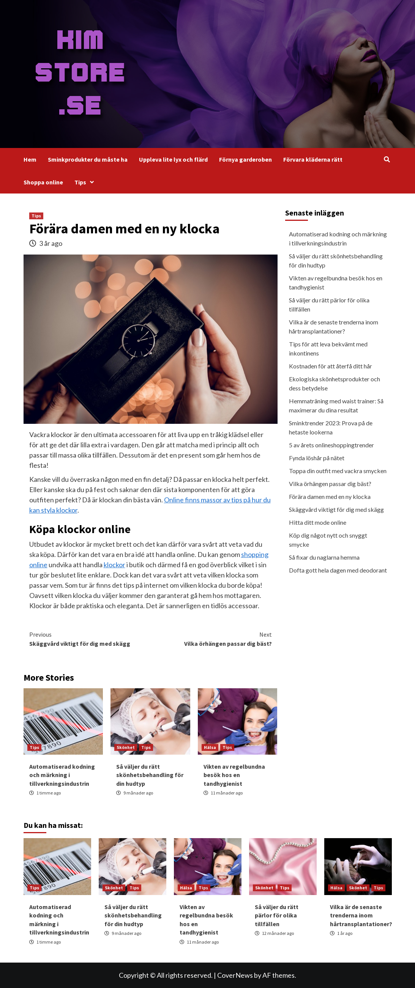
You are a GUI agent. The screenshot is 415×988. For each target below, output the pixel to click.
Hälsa (210, 747)
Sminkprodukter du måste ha (88, 159)
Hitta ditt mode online (317, 522)
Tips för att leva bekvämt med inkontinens (328, 348)
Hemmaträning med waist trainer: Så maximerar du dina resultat (336, 405)
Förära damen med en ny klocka (330, 496)
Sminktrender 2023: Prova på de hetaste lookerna (330, 427)
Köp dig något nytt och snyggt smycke (328, 540)
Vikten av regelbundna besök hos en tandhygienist (234, 775)
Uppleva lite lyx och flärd (173, 159)
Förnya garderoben (245, 159)
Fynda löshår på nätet (316, 457)
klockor (114, 564)
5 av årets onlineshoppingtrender (331, 444)
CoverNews (235, 975)
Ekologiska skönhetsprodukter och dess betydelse (334, 383)
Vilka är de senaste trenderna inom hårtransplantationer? (333, 326)
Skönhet (126, 747)
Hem (30, 159)
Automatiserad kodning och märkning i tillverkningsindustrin (62, 775)
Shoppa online (43, 182)
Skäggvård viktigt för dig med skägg (90, 638)
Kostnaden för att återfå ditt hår (330, 366)
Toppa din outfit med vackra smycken (338, 470)
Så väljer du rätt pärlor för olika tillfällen (329, 304)
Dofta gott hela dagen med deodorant (338, 570)
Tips (86, 182)
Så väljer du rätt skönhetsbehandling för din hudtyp (149, 775)
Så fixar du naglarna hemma (324, 557)
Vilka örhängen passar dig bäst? (211, 638)
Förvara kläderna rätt (312, 159)
